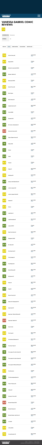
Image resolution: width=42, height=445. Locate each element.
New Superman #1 (11, 251)
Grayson (9, 162)
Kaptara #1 (10, 200)
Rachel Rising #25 (11, 270)
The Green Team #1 (12, 345)
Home (26, 441)
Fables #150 (10, 143)
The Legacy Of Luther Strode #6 (14, 352)
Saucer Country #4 (12, 295)
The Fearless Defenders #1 (13, 339)
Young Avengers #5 (12, 434)
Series (9, 46)
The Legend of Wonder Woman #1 (14, 364)
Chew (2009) (10, 112)
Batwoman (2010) (11, 80)
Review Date (29, 46)
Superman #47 (11, 307)
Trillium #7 (10, 389)
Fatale (9, 156)
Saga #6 (9, 288)
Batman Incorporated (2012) (13, 68)
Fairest (9, 150)
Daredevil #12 (11, 118)
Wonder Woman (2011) (12, 402)
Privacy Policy (36, 441)
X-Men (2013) (10, 427)
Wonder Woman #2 (12, 408)
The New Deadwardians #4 (13, 377)
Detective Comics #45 (12, 131)
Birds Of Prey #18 (11, 86)
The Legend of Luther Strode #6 (14, 358)
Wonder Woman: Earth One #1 (14, 415)
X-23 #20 (10, 421)
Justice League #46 (12, 187)
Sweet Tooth (10, 326)
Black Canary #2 (11, 99)
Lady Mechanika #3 (12, 219)
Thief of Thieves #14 (12, 383)
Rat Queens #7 (11, 276)
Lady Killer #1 (10, 213)
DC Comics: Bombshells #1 (13, 124)
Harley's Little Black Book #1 (13, 181)
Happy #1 (10, 169)
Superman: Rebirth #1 (12, 320)
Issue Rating (22, 46)
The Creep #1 (10, 333)
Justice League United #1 (13, 194)
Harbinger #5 (10, 175)
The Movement (11, 371)
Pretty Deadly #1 (11, 257)
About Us (31, 441)
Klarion (9, 206)
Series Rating (15, 46)
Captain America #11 (12, 105)
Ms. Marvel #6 (10, 244)
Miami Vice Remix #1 (12, 232)
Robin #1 (10, 282)
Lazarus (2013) (11, 225)
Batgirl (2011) (10, 61)
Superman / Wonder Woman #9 (14, 314)
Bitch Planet (10, 93)
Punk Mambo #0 (11, 263)
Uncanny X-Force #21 (12, 396)
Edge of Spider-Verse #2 (13, 137)
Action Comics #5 (11, 55)
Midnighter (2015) (11, 238)
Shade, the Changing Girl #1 (13, 301)
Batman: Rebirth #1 (12, 74)
